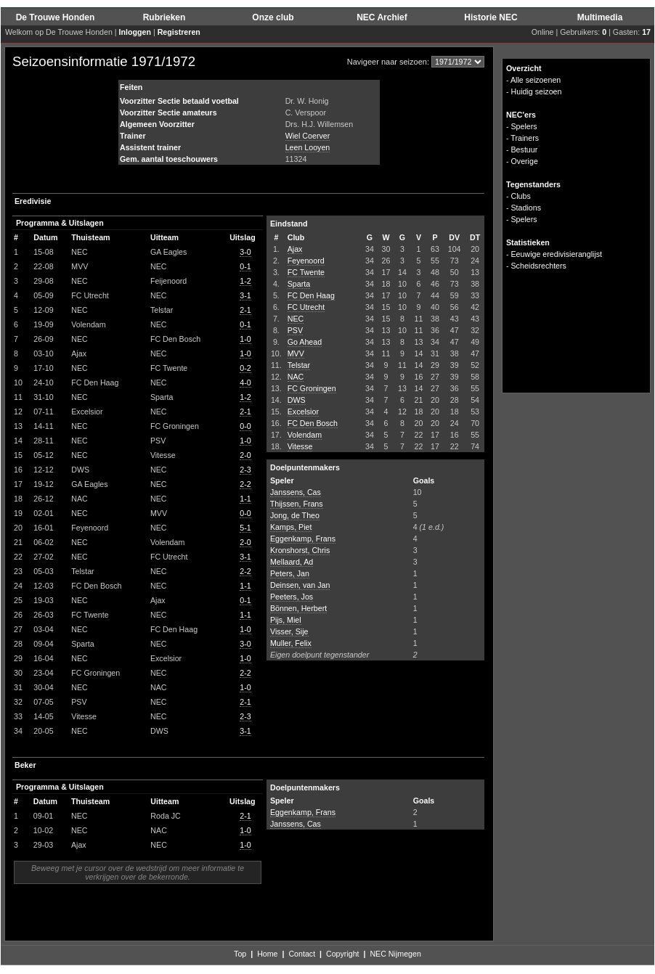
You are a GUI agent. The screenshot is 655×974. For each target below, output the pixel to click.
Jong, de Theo (295, 515)
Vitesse (300, 446)
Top (240, 953)
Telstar (299, 365)
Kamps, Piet (291, 527)
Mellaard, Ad (291, 561)
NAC (296, 376)
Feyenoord (306, 260)
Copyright (342, 953)
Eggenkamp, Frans (302, 538)
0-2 (245, 368)
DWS (297, 400)
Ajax (295, 249)
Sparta (299, 283)
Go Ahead (305, 341)
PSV (295, 330)
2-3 (245, 469)
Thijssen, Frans (296, 503)
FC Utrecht (306, 307)
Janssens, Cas (295, 492)
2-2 (245, 484)
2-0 (245, 455)
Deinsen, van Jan (300, 585)
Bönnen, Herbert (298, 608)
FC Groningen (312, 388)
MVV (296, 353)
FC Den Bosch (313, 423)
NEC (296, 318)
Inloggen (135, 32)
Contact (301, 953)
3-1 (245, 295)
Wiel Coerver (307, 135)
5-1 (245, 527)
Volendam (305, 434)
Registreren (179, 32)
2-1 (245, 310)
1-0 (245, 339)
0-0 (245, 426)
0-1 (245, 266)
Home (267, 953)
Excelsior (303, 411)
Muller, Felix (291, 643)
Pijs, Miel (285, 619)
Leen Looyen (307, 147)
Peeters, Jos (291, 596)
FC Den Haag (311, 295)
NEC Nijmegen (395, 953)
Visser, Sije (289, 631)
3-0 (245, 251)
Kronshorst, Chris (300, 550)
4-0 (245, 382)
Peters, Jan (289, 573)
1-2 (245, 281)
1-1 (245, 498)
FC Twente (306, 272)
